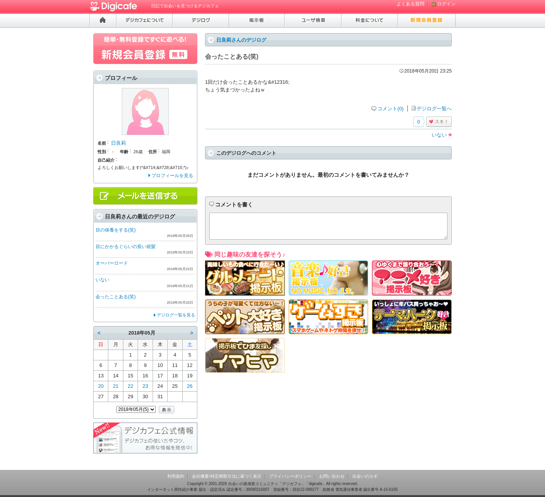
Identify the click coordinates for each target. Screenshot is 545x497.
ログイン (446, 4)
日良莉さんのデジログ (241, 40)
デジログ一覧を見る (176, 315)
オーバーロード (112, 263)
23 (145, 386)
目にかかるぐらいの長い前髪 (126, 246)
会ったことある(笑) (116, 296)
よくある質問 (410, 4)
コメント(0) (390, 109)
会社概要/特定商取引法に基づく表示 (226, 476)
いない (439, 135)
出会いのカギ (365, 476)
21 (115, 386)
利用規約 (175, 476)
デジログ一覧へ (434, 109)
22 (130, 386)
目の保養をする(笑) (116, 230)
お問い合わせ (332, 476)
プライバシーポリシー (290, 476)
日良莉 (118, 143)
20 (100, 386)
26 (189, 386)
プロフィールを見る (172, 175)
